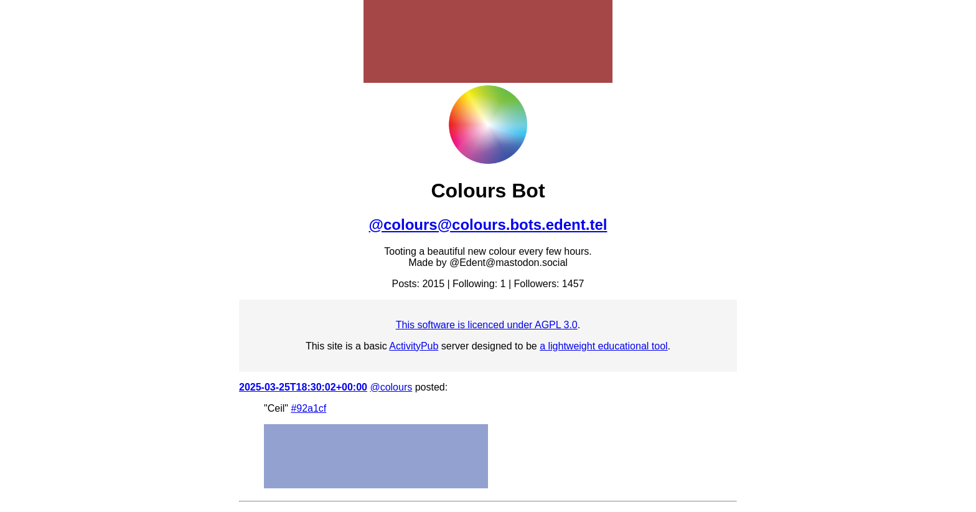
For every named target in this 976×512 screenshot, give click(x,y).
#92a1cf (308, 408)
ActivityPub (413, 346)
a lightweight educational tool (603, 346)
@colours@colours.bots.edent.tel (488, 224)
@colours (391, 387)
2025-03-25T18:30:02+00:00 (303, 387)
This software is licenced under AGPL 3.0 (487, 325)
